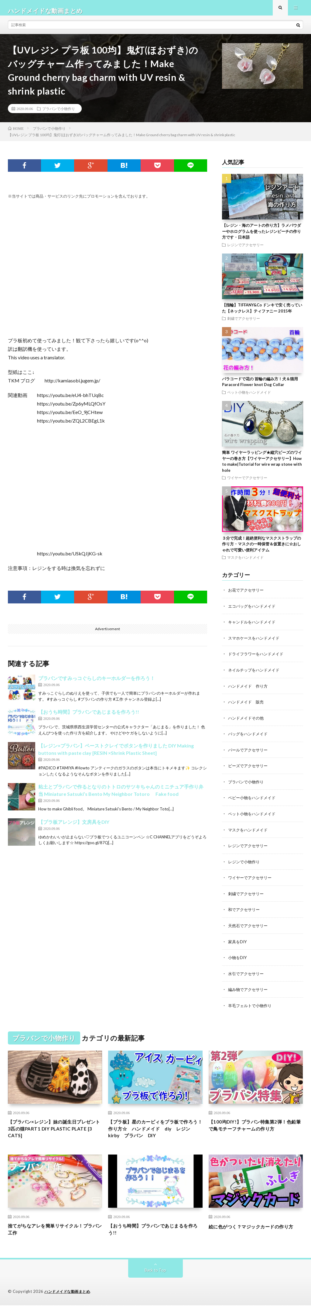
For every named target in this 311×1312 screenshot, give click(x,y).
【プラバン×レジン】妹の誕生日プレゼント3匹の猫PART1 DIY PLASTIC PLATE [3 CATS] (54, 1131)
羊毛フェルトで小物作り (251, 1006)
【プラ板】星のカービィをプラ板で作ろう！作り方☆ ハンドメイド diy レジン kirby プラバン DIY (154, 1131)
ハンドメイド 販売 (247, 706)
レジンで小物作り (245, 864)
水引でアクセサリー (247, 975)
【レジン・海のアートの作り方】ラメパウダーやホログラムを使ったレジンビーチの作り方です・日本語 (261, 237)
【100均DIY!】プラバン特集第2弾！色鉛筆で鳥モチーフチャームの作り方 (255, 1131)
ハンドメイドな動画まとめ (69, 1298)
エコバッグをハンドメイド (253, 611)
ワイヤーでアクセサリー (247, 483)
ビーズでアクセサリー (249, 769)
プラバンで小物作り (58, 114)
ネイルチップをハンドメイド (255, 674)
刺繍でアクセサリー (243, 324)
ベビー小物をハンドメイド (253, 801)
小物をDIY (238, 959)
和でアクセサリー (245, 911)
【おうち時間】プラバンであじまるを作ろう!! (88, 717)
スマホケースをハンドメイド (255, 643)
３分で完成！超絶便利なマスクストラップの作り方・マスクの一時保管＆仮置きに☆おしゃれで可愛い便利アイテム (261, 549)
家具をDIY (238, 943)
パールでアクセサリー (249, 753)
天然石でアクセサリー (249, 927)
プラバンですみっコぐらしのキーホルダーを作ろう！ (96, 684)
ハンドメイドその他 (247, 722)
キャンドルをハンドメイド (253, 627)
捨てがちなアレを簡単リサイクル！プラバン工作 (53, 1235)
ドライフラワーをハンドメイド (258, 658)
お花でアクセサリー (247, 595)
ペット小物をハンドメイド (249, 398)
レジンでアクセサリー (245, 250)
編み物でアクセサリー (249, 990)
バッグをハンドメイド (249, 738)
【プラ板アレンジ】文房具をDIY (73, 827)
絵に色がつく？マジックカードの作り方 (254, 1235)
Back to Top (155, 1276)
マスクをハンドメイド (245, 563)
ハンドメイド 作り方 (249, 690)
